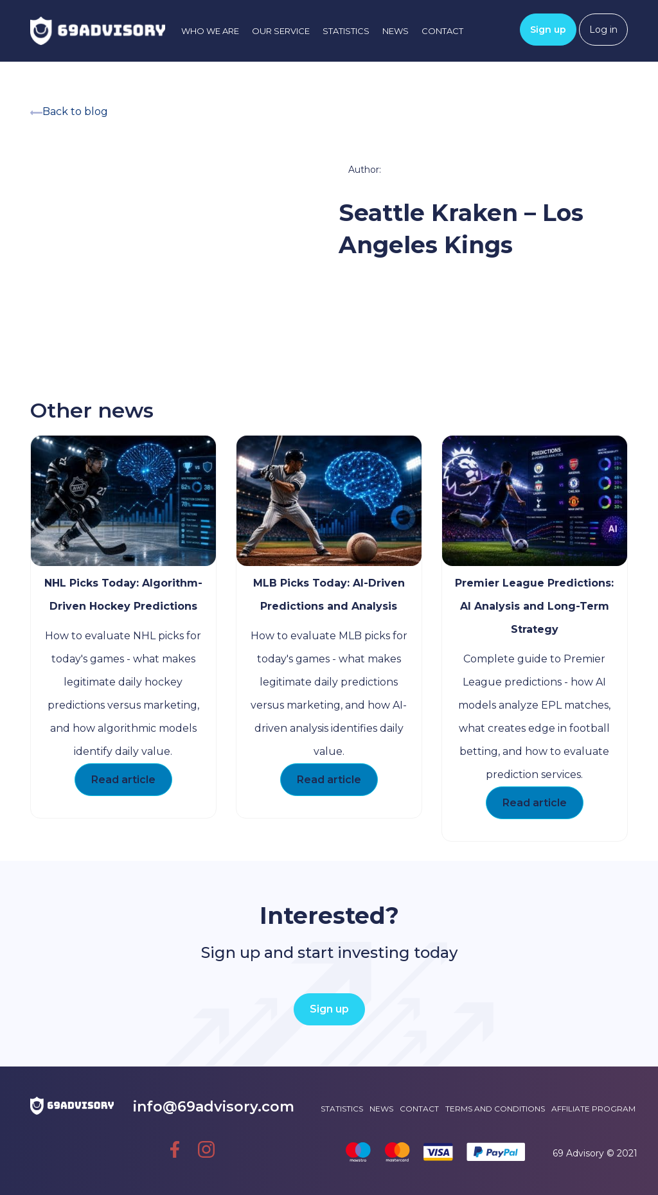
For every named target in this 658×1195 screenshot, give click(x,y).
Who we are (210, 31)
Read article (123, 780)
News (395, 31)
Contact (442, 31)
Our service (281, 31)
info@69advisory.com (200, 1106)
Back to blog (69, 111)
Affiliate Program (593, 1108)
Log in (603, 29)
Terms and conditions (495, 1108)
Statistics (346, 31)
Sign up (548, 29)
